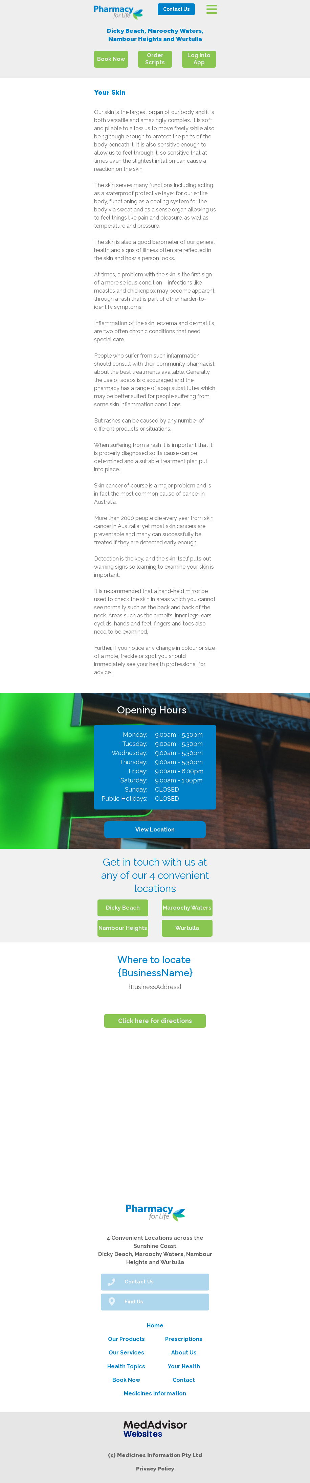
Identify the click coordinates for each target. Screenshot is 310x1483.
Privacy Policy (155, 1468)
